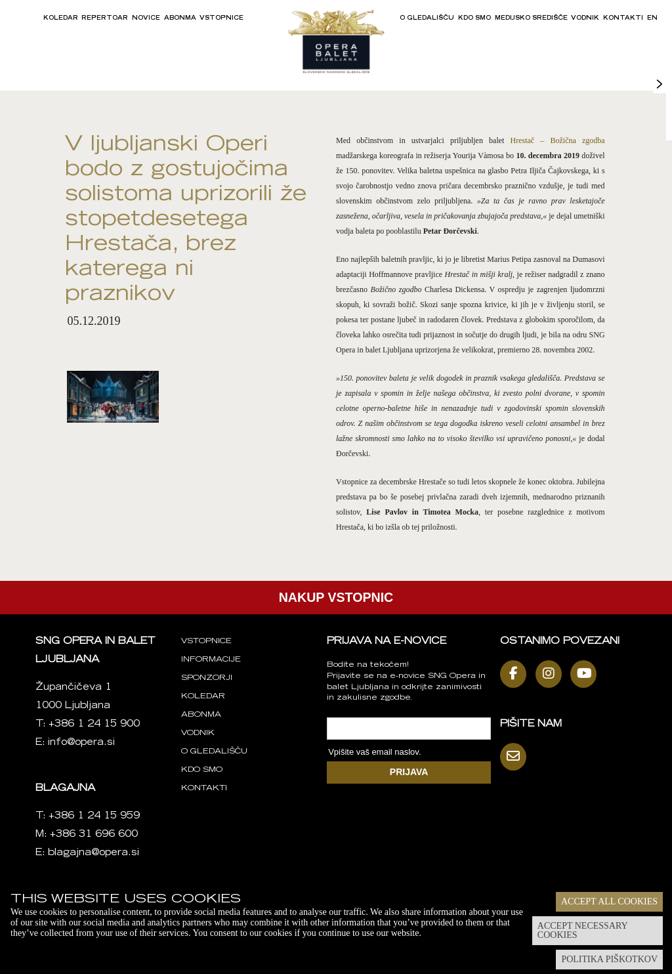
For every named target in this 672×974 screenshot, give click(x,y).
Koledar (60, 18)
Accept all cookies (609, 901)
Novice (146, 18)
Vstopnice (221, 18)
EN (652, 18)
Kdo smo (474, 18)
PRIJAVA (409, 772)
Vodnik (585, 18)
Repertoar (104, 18)
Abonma (180, 18)
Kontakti (623, 18)
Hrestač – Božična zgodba (558, 140)
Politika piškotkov (609, 959)
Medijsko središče (531, 18)
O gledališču (427, 18)
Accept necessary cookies (582, 930)
